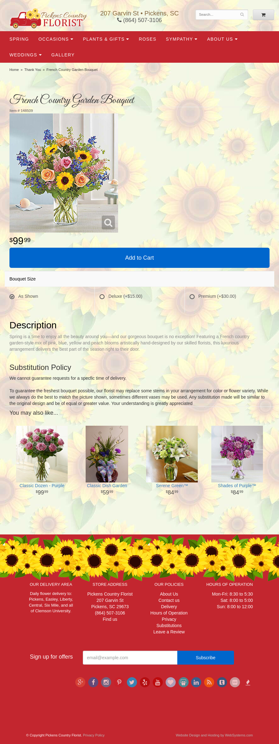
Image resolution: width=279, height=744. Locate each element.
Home (14, 70)
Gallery (63, 54)
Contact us (168, 600)
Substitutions (169, 625)
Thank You (32, 70)
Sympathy (179, 39)
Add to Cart (139, 258)
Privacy (169, 619)
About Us (220, 39)
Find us (110, 619)
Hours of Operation (169, 612)
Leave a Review (169, 631)
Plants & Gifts (104, 39)
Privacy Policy (94, 735)
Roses (148, 39)
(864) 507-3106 (139, 20)
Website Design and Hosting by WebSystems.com (214, 735)
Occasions (53, 39)
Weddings (23, 54)
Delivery (169, 606)
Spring (19, 39)
